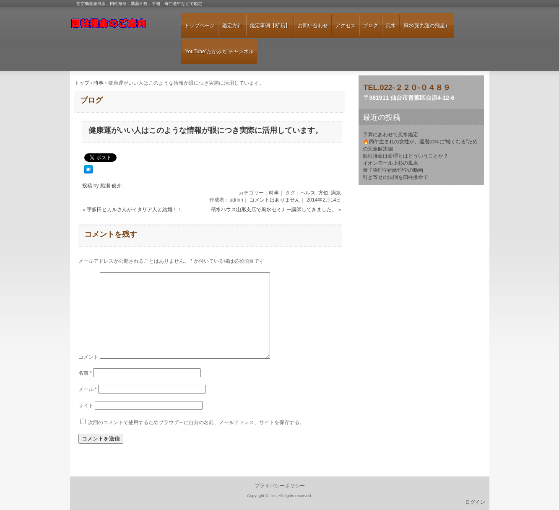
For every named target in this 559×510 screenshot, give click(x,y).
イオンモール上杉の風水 (390, 163)
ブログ (370, 25)
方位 (323, 193)
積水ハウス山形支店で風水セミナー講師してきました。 (274, 209)
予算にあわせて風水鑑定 (390, 134)
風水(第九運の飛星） (426, 25)
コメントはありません (275, 200)
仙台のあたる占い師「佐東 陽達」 (118, 26)
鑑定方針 (232, 25)
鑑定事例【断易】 (270, 25)
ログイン (475, 502)
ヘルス (307, 193)
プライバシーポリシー (280, 486)
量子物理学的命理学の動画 (393, 170)
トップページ (200, 25)
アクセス (345, 25)
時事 (274, 193)
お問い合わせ (313, 25)
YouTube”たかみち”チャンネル (219, 51)
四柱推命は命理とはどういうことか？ (405, 156)
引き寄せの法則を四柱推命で (395, 177)
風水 (391, 25)
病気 (336, 193)
